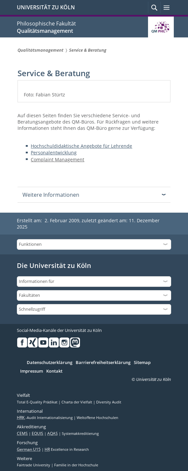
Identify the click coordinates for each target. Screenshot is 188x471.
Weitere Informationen (50, 194)
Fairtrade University (34, 465)
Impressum (31, 371)
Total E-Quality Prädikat (37, 402)
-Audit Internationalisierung (45, 417)
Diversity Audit (108, 402)
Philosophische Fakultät (46, 23)
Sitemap (142, 362)
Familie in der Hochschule (76, 465)
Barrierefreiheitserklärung (103, 362)
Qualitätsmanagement (45, 30)
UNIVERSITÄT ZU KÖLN (46, 7)
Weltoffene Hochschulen (97, 417)
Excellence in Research (67, 449)
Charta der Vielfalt (77, 402)
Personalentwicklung (54, 152)
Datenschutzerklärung (49, 362)
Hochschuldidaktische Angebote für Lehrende (81, 146)
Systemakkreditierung (80, 433)
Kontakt (54, 371)
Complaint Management (57, 159)
